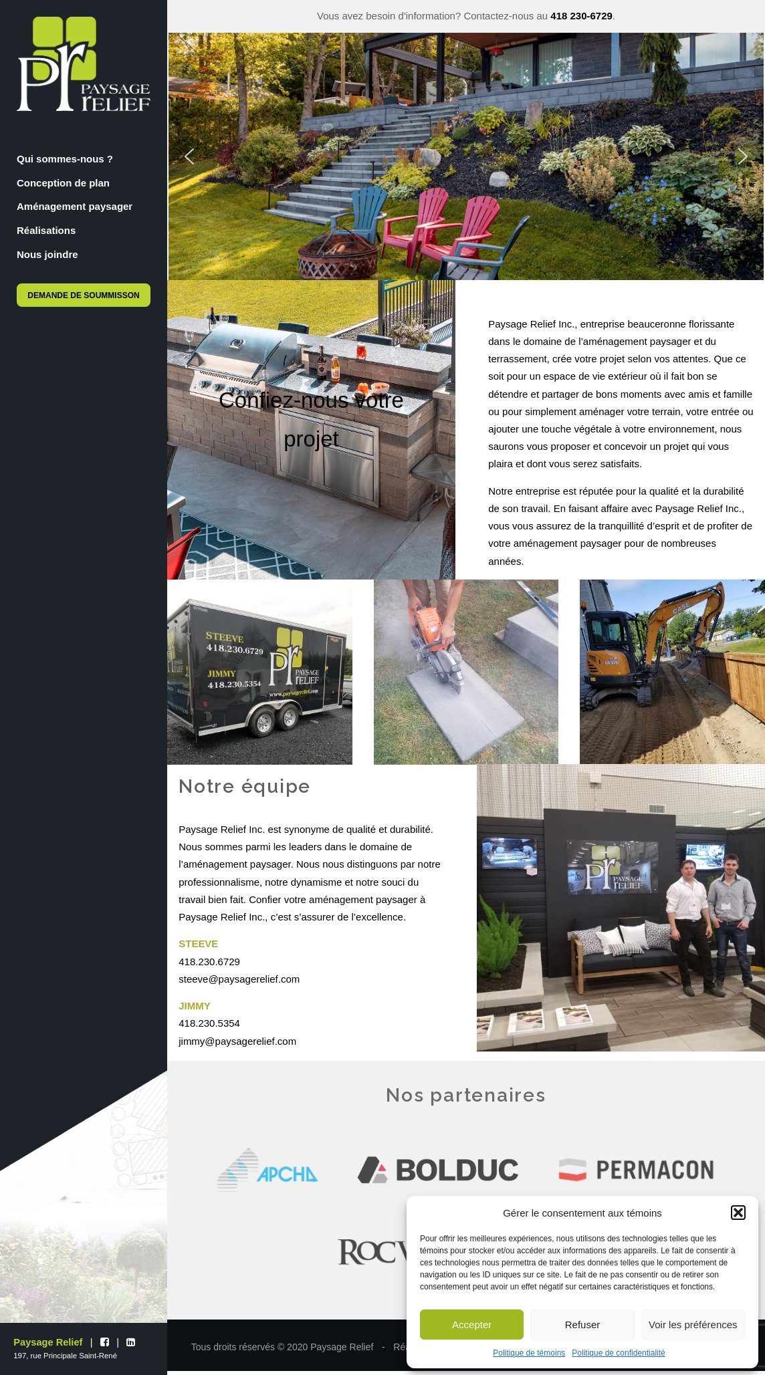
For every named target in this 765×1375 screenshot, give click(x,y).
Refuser (582, 1324)
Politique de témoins (529, 1353)
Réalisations (46, 230)
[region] (466, 157)
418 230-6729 (581, 15)
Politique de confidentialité (618, 1353)
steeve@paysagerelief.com (239, 979)
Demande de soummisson (83, 295)
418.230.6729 (209, 961)
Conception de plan (63, 183)
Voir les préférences (693, 1324)
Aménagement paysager (74, 206)
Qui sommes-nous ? (65, 158)
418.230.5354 (209, 1023)
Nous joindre (47, 254)
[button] (738, 1212)
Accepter (471, 1324)
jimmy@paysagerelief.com (237, 1041)
